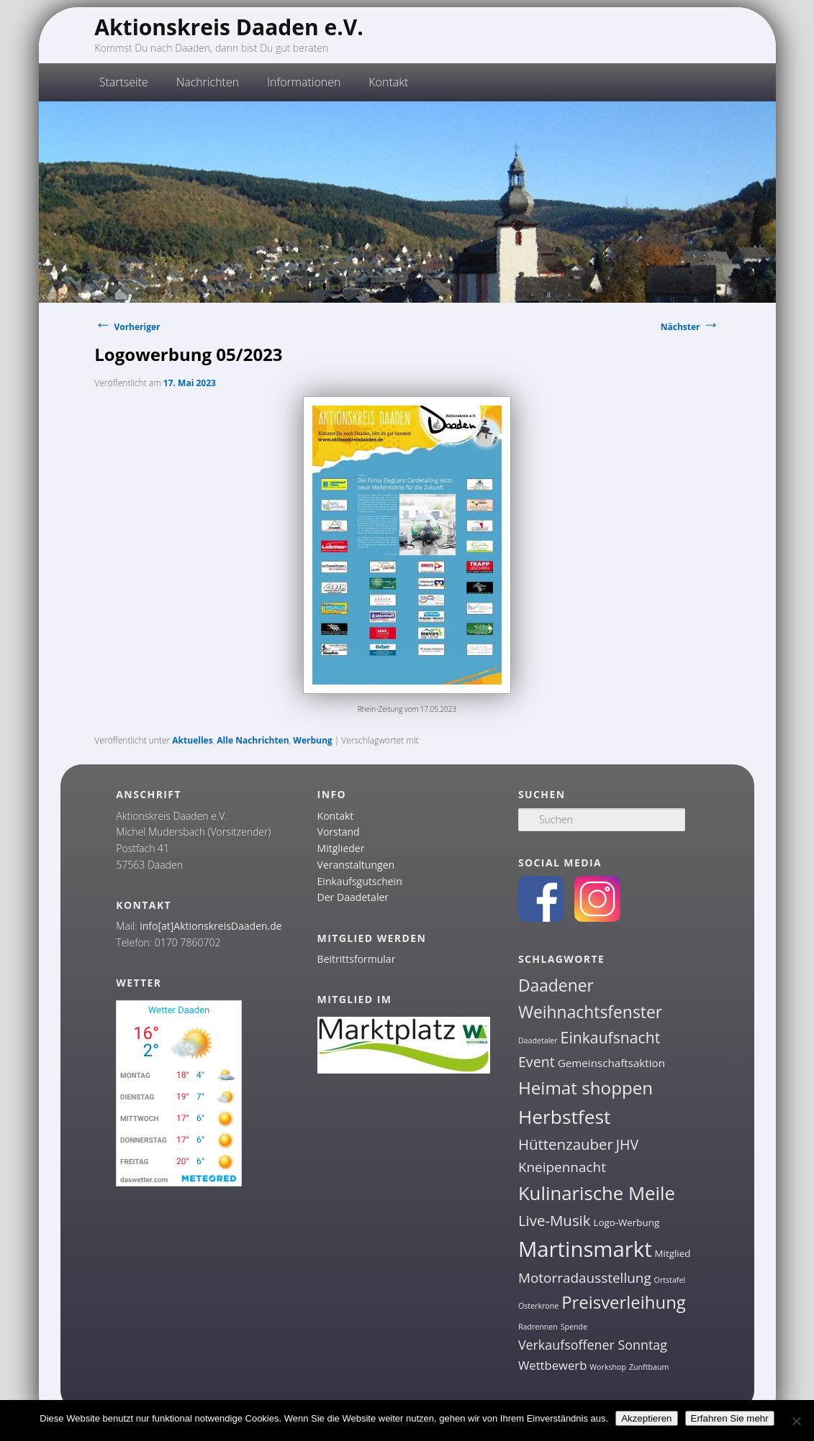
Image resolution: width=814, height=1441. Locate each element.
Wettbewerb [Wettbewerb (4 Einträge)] (552, 1365)
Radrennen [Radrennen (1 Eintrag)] (538, 1327)
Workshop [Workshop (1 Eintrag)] (607, 1367)
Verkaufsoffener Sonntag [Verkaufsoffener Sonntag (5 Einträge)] (592, 1344)
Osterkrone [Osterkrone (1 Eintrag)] (538, 1306)
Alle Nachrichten (253, 740)
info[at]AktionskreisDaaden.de (211, 926)
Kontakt (388, 82)
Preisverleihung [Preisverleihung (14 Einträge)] (623, 1302)
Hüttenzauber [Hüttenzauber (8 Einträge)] (565, 1144)
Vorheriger (127, 327)
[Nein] (796, 1421)
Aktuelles (192, 740)
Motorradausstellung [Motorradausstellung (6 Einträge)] (584, 1277)
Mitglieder (341, 848)
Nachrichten (208, 82)
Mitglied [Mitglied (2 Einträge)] (673, 1253)
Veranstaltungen (355, 865)
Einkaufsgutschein (359, 881)
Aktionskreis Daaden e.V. (228, 27)
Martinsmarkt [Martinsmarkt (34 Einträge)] (585, 1249)
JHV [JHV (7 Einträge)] (627, 1144)
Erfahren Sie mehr (730, 1418)
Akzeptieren (646, 1418)
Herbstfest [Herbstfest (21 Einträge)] (564, 1117)
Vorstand (338, 831)
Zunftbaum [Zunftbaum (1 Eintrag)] (649, 1367)
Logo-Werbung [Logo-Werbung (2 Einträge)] (626, 1222)
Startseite (123, 82)
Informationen (304, 82)
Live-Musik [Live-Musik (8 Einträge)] (554, 1220)
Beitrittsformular (356, 959)
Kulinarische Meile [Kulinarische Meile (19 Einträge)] (596, 1193)
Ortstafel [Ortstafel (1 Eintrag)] (670, 1280)
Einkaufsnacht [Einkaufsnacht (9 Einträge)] (611, 1037)
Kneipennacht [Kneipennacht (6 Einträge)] (562, 1167)
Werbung (312, 740)
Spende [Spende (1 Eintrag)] (574, 1327)
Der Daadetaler (353, 897)
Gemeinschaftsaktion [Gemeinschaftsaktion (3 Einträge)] (611, 1063)
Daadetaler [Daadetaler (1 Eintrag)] (538, 1040)
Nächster (690, 327)
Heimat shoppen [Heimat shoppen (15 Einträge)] (585, 1087)
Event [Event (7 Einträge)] (536, 1061)
